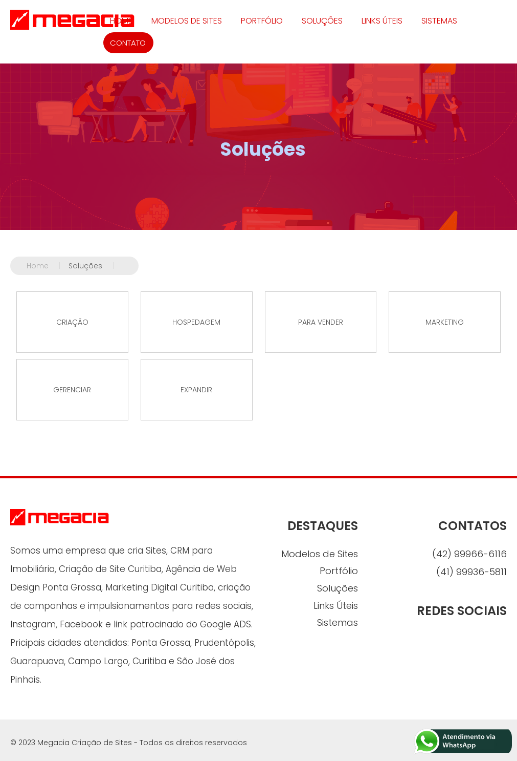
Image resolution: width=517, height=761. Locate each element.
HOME (121, 21)
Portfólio (262, 21)
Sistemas (439, 21)
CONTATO (128, 42)
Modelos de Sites (186, 21)
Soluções (322, 21)
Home (48, 266)
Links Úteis (382, 21)
